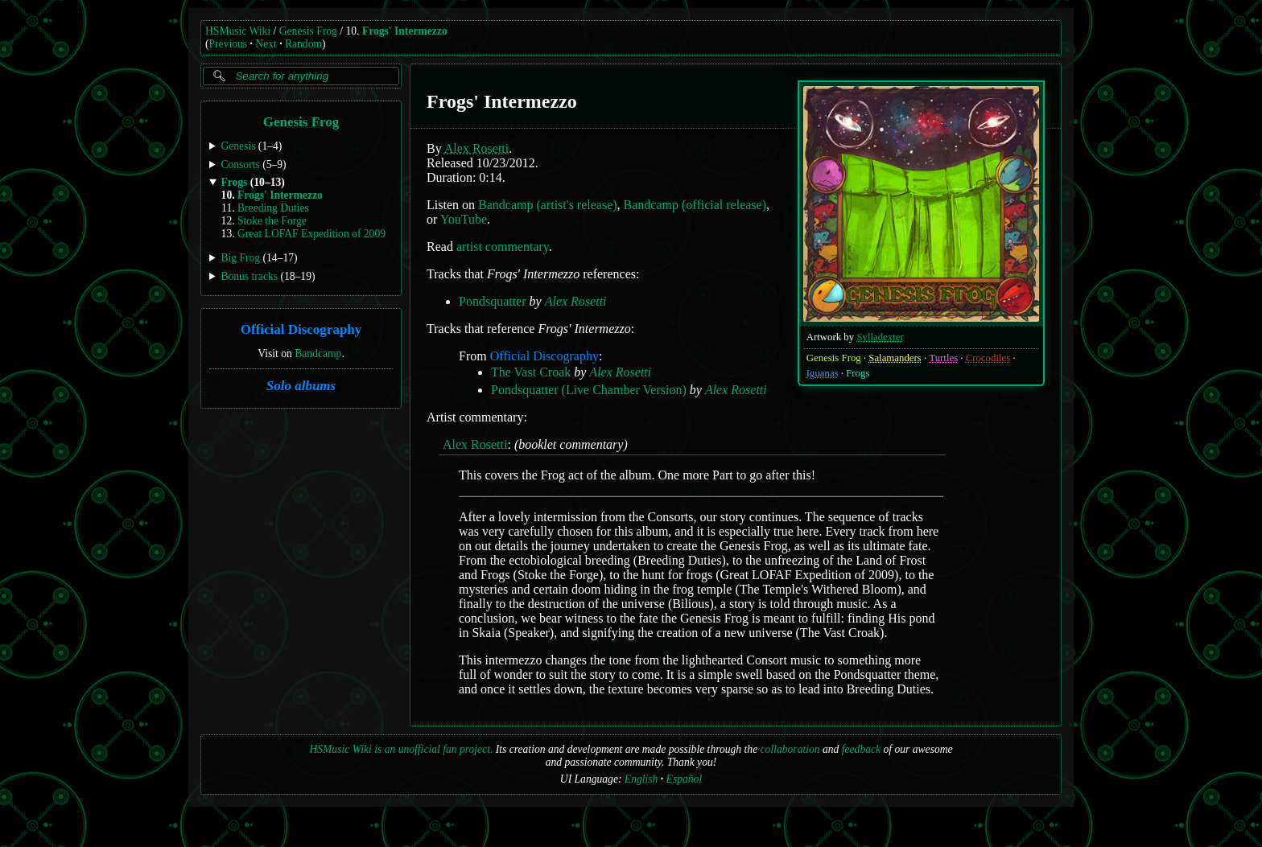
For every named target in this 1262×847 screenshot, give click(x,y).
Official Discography (301, 329)
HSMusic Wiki (237, 31)
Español (684, 779)
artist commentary (502, 246)
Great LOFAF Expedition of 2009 (311, 234)
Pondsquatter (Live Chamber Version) (589, 390)
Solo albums (301, 385)
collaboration (790, 749)
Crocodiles (988, 358)
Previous (228, 44)
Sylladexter (879, 337)
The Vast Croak (531, 372)
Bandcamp (318, 353)
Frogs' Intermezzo (404, 31)
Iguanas (822, 373)
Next (265, 44)
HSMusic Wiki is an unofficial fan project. (401, 749)
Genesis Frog (308, 31)
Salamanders (894, 358)
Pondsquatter (492, 301)
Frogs (857, 373)
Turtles (943, 358)
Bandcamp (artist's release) (547, 205)
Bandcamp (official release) (695, 205)
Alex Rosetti (476, 148)
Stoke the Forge (272, 221)
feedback (861, 749)
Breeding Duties (273, 208)
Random (303, 44)
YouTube (463, 219)
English (641, 779)
